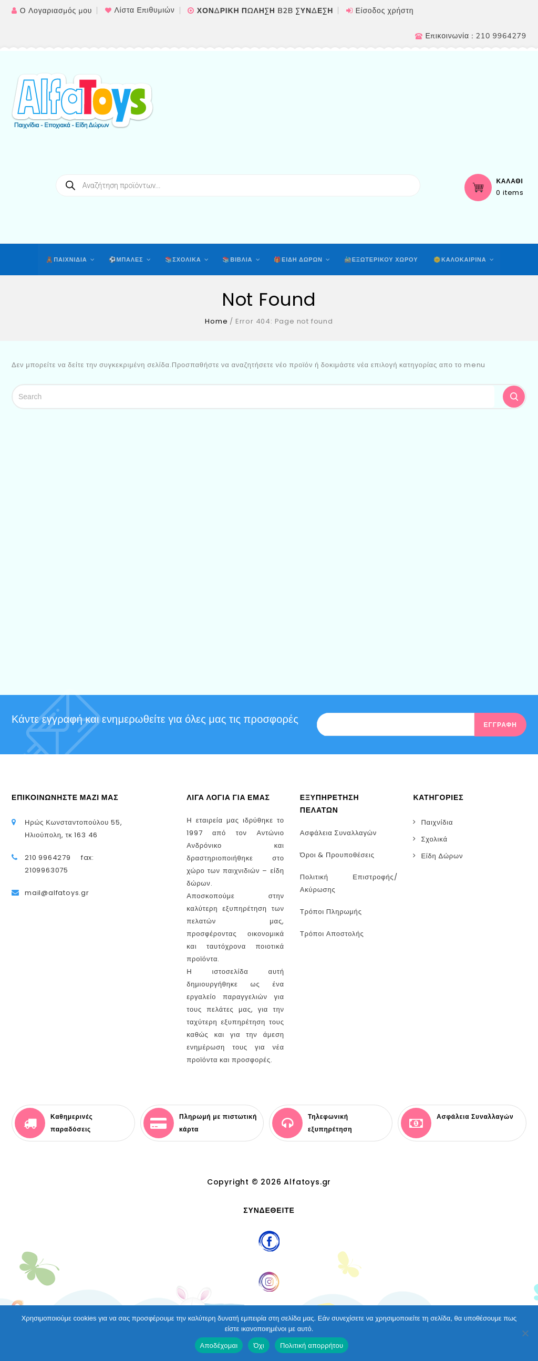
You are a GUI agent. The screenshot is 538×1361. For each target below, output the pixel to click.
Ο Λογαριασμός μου (56, 11)
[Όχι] (525, 1333)
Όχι (258, 1345)
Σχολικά (434, 839)
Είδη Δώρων (442, 856)
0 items (510, 193)
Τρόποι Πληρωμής (331, 912)
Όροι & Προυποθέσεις (337, 855)
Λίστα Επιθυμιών (144, 10)
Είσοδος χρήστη (384, 11)
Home (216, 321)
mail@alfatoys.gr (57, 893)
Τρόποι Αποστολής (332, 934)
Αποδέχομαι (219, 1345)
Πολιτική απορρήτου (311, 1345)
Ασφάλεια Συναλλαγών (338, 833)
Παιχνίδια (437, 822)
